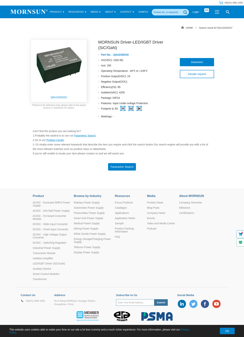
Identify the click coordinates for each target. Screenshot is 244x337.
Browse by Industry (87, 196)
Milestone (184, 207)
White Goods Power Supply (90, 233)
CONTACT (127, 11)
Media (151, 196)
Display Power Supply (86, 252)
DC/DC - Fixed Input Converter (50, 229)
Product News (155, 202)
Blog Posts (153, 207)
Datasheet (197, 62)
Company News (156, 212)
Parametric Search (85, 135)
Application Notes (125, 218)
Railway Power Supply (87, 202)
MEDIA (96, 11)
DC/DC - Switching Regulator (49, 242)
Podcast (151, 228)
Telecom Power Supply (87, 247)
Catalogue (121, 207)
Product (38, 196)
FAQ (117, 236)
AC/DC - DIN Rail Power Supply (51, 210)
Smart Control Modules (46, 273)
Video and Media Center (161, 223)
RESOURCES (77, 11)
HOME (189, 27)
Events (151, 218)
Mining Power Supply (86, 228)
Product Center (55, 140)
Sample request (197, 74)
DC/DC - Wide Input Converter (50, 224)
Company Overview (190, 202)
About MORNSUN (191, 196)
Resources (122, 196)
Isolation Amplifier (43, 258)
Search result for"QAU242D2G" (216, 27)
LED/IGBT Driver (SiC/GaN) (49, 263)
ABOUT (110, 11)
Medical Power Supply (87, 223)
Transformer (40, 279)
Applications (122, 212)
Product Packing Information (124, 230)
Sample (119, 223)
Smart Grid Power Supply (88, 218)
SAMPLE (143, 11)
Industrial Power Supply (46, 247)
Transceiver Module (44, 253)
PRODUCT (57, 11)
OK (227, 331)
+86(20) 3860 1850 (233, 2)
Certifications (186, 212)
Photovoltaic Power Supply (89, 212)
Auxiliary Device (42, 268)
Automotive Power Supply (89, 207)
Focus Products (124, 202)
